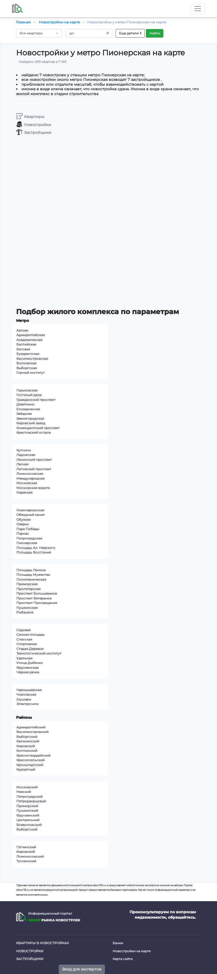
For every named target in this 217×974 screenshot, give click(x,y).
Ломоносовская (29, 474)
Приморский (27, 806)
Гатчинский (26, 847)
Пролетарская (28, 589)
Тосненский (26, 861)
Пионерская (26, 543)
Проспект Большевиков (36, 593)
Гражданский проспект (36, 400)
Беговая (23, 349)
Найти (154, 33)
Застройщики (29, 959)
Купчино (23, 450)
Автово (22, 330)
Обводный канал (30, 515)
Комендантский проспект (38, 428)
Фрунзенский (27, 815)
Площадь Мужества (33, 575)
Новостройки (29, 951)
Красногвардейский (33, 755)
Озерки (22, 524)
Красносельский (30, 760)
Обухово (23, 519)
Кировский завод (30, 423)
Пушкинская (27, 608)
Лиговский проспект (33, 469)
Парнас (22, 533)
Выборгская (26, 368)
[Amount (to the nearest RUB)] (85, 33)
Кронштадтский (29, 765)
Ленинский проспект (34, 460)
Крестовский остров (33, 432)
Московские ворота (33, 488)
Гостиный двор (29, 395)
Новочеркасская (30, 510)
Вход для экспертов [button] (81, 969)
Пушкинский (27, 810)
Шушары (23, 699)
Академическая (29, 340)
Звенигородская (30, 418)
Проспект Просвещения (36, 603)
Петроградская (29, 538)
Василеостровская (32, 359)
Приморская (27, 584)
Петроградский (29, 797)
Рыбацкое (24, 612)
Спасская (24, 639)
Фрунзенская (27, 668)
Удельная (24, 658)
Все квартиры (31, 33)
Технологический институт (38, 653)
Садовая (23, 630)
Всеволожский (29, 825)
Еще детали (130, 33)
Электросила (27, 704)
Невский (23, 792)
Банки (118, 943)
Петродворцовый (31, 801)
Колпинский (26, 751)
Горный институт (30, 373)
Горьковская (27, 390)
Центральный (27, 820)
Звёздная (24, 414)
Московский (27, 787)
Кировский (25, 746)
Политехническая (31, 579)
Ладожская (25, 455)
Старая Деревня (29, 649)
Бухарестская (27, 354)
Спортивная (26, 644)
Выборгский (26, 737)
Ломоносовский (30, 856)
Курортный (25, 769)
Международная (30, 478)
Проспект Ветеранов (34, 598)
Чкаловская (26, 694)
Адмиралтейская (30, 335)
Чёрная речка (27, 672)
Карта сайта (123, 959)
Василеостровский (32, 732)
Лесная (22, 464)
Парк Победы (27, 529)
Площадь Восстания (33, 552)
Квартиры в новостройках (42, 943)
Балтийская (26, 344)
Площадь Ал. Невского (35, 548)
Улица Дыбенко (29, 663)
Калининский (27, 741)
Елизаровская (28, 409)
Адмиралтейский (30, 727)
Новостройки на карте (131, 951)
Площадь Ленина (31, 570)
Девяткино (25, 404)
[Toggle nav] (197, 8)
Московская (26, 483)
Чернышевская (29, 690)
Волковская (26, 363)
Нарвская (24, 492)
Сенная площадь (30, 634)
